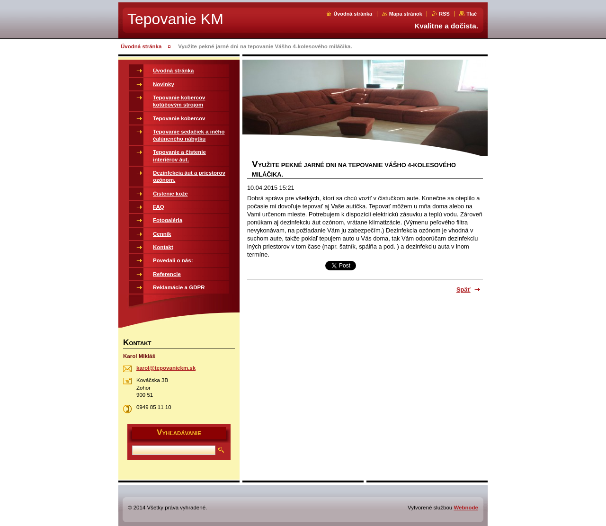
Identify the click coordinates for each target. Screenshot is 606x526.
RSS (444, 14)
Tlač (471, 14)
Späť (463, 289)
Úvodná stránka (352, 14)
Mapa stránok (405, 14)
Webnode (466, 507)
